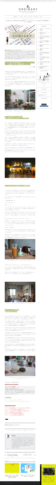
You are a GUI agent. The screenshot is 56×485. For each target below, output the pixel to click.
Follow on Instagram (44, 105)
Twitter (19, 430)
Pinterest (25, 430)
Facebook (13, 430)
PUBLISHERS (35, 16)
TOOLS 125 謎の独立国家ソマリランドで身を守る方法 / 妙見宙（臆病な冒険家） (45, 53)
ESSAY (25, 16)
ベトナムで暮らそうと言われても (12, 399)
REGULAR (30, 16)
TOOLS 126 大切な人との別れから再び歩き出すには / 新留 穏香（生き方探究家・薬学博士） (45, 37)
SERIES (27, 19)
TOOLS (41, 16)
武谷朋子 (24, 19)
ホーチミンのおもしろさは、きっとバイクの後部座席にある (16, 401)
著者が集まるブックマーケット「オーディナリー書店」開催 (44, 82)
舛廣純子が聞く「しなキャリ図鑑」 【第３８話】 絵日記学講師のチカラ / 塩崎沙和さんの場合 (12, 476)
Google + (32, 430)
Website (13, 447)
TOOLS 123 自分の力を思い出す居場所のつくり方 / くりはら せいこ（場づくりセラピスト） (45, 62)
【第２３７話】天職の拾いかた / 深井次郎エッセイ (28, 454)
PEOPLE (21, 16)
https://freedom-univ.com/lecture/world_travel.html (15, 389)
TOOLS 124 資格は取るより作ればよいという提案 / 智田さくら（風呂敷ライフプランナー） (45, 58)
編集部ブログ (16, 16)
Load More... (44, 103)
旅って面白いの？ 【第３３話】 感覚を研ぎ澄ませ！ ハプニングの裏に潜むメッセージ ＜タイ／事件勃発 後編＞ (12, 455)
